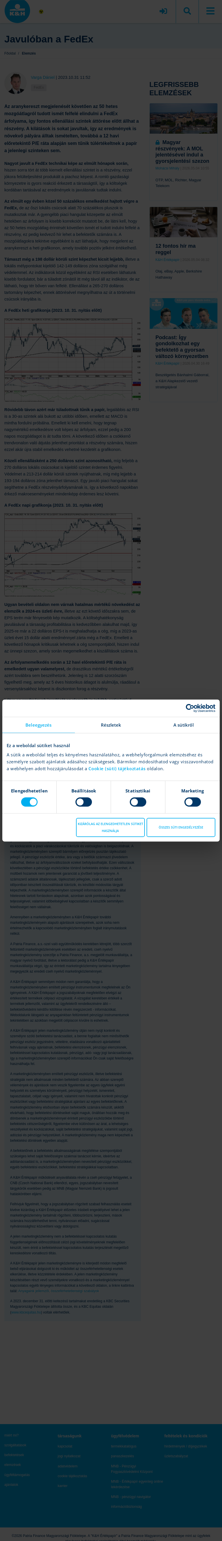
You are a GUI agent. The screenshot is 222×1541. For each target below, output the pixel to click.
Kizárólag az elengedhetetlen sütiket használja (110, 827)
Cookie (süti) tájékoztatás (117, 768)
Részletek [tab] (111, 725)
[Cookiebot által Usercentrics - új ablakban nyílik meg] (190, 708)
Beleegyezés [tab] (38, 725)
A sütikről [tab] (183, 725)
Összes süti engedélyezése (181, 827)
